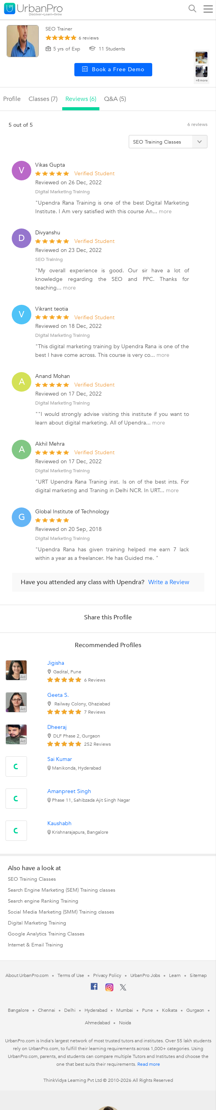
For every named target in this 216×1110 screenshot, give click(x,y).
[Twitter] (123, 989)
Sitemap (198, 975)
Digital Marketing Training (62, 192)
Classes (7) (43, 99)
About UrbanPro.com (27, 975)
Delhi (70, 1010)
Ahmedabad (97, 1023)
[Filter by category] (168, 141)
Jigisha (55, 663)
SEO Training (49, 259)
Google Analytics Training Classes (46, 933)
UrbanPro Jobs (145, 975)
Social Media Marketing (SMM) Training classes (61, 912)
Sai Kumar (59, 759)
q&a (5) (115, 99)
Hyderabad (96, 1010)
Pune (147, 1010)
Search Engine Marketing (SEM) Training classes (61, 890)
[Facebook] (94, 989)
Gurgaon (195, 1010)
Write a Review (168, 582)
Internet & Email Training (35, 944)
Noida (125, 1023)
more (165, 211)
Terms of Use (71, 975)
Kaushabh (59, 823)
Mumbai (124, 1010)
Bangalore (18, 1010)
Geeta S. (58, 695)
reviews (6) (80, 99)
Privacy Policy (107, 975)
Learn (175, 975)
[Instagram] (109, 990)
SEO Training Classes (32, 879)
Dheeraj (57, 727)
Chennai (46, 1010)
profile (12, 99)
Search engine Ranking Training (43, 901)
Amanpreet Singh (69, 791)
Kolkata (169, 1010)
